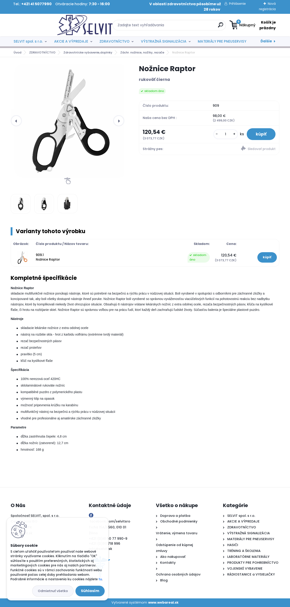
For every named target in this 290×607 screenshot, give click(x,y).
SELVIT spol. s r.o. (28, 41)
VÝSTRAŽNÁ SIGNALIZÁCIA (163, 41)
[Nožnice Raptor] (71, 121)
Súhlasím (90, 590)
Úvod (17, 52)
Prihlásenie (237, 3)
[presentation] (16, 120)
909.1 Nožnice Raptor (48, 257)
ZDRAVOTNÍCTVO (114, 41)
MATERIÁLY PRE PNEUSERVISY (222, 41)
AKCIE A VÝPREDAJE (71, 41)
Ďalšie (266, 41)
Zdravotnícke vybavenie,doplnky (87, 52)
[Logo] (38, 25)
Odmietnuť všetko (53, 591)
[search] (189, 26)
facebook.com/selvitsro (110, 521)
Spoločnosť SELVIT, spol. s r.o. (35, 515)
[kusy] (225, 134)
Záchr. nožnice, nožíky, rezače (142, 52)
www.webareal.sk (163, 602)
